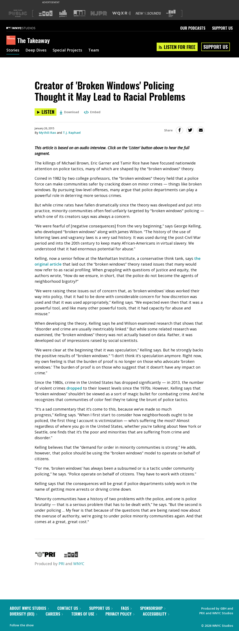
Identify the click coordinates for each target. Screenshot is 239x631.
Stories (12, 50)
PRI (61, 563)
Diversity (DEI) (23, 614)
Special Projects (67, 50)
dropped (74, 388)
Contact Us (69, 608)
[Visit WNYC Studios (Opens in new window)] (79, 13)
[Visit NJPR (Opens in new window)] (99, 13)
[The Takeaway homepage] (11, 40)
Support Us (222, 28)
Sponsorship (152, 608)
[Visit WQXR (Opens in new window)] (121, 13)
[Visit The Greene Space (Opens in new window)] (171, 13)
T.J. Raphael (72, 133)
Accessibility (156, 614)
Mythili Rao (47, 133)
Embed (92, 112)
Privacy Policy (119, 614)
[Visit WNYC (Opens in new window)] (45, 13)
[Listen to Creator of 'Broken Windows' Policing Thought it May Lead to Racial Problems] (45, 112)
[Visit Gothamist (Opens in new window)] (63, 13)
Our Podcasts (192, 28)
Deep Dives (35, 50)
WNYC (78, 563)
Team (93, 50)
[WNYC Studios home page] (26, 28)
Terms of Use (84, 614)
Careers (54, 614)
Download (69, 112)
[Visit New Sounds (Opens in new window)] (148, 13)
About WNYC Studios (29, 608)
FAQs (126, 608)
